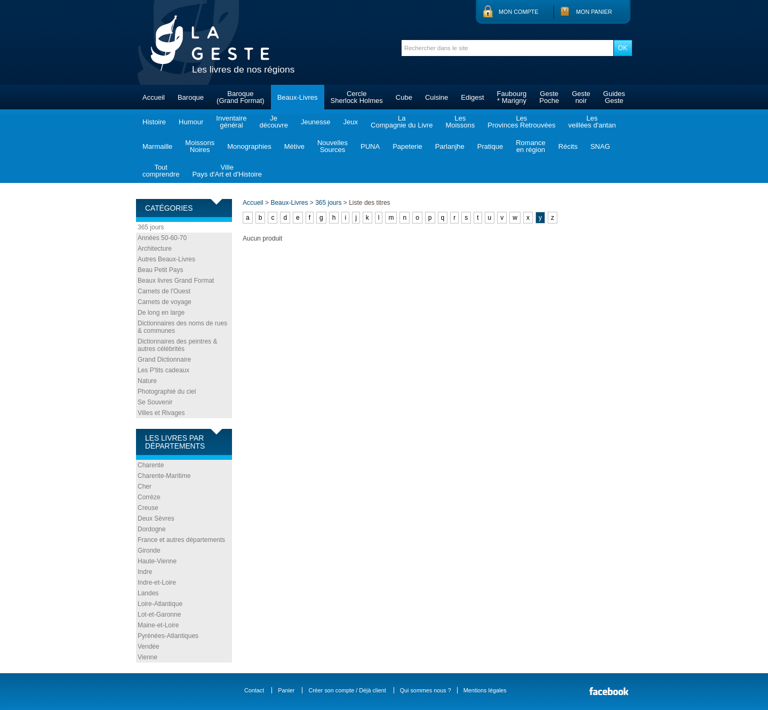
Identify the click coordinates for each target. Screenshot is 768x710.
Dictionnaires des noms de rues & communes (182, 327)
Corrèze (149, 497)
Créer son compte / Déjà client (347, 690)
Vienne (147, 657)
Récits (568, 146)
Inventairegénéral (231, 121)
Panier (286, 690)
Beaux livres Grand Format (176, 280)
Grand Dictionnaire (164, 359)
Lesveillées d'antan (591, 121)
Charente (151, 465)
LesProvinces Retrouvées (521, 121)
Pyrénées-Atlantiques (168, 636)
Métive (294, 146)
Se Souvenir (155, 402)
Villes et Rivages (161, 413)
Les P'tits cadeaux (163, 370)
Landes (148, 593)
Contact (254, 690)
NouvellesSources (332, 146)
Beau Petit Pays (160, 270)
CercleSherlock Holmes (357, 97)
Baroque (191, 97)
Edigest (472, 97)
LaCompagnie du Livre (402, 121)
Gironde (149, 550)
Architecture (155, 248)
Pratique (490, 146)
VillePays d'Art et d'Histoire (227, 170)
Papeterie (407, 146)
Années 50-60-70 (162, 238)
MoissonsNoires (199, 146)
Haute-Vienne (157, 561)
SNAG (600, 146)
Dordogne (152, 529)
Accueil (153, 97)
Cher (144, 486)
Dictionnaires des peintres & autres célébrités (177, 345)
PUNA (370, 146)
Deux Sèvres (156, 518)
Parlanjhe (450, 146)
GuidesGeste (614, 97)
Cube (404, 97)
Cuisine (436, 97)
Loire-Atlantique (160, 604)
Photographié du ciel (167, 391)
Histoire (154, 122)
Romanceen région (531, 146)
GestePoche (549, 97)
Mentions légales (485, 690)
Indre (145, 572)
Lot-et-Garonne (159, 614)
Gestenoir (581, 97)
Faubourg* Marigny (512, 97)
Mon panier (594, 12)
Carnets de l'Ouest (164, 291)
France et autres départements (181, 540)
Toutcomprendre (160, 170)
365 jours (151, 227)
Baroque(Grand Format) (241, 97)
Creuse (148, 508)
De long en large (161, 312)
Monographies (249, 146)
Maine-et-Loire (158, 625)
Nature (147, 381)
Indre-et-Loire (157, 582)
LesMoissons (460, 121)
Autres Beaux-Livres (166, 259)
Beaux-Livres (297, 97)
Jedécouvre (273, 121)
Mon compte (518, 12)
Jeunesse (316, 122)
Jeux (350, 122)
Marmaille (157, 146)
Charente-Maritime (164, 476)
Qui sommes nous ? (425, 690)
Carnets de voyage (164, 302)
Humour (191, 122)
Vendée (148, 646)
